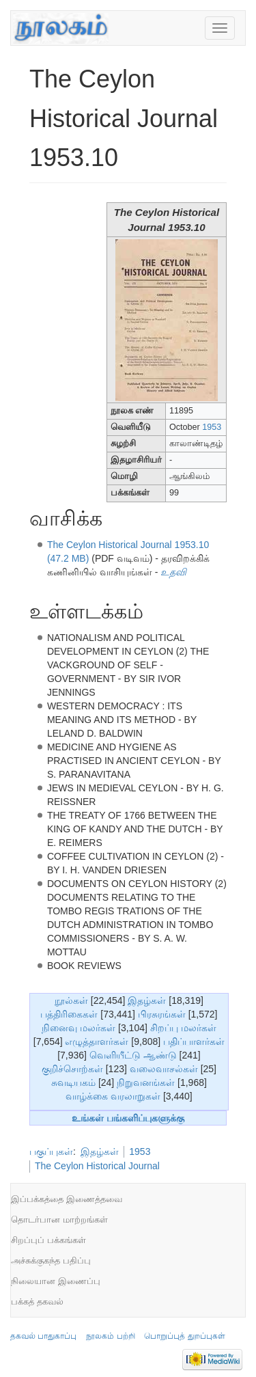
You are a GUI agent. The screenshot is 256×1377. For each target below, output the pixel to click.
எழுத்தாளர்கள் (96, 1041)
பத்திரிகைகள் (69, 1014)
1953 (211, 427)
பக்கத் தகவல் (37, 1301)
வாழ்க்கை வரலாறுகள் (113, 1096)
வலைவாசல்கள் (164, 1068)
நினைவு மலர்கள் (78, 1027)
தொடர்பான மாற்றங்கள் (59, 1219)
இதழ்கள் (147, 1000)
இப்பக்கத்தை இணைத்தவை (66, 1199)
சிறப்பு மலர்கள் (183, 1027)
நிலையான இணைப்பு (55, 1281)
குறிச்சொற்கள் (72, 1068)
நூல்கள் (71, 1000)
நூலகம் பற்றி (110, 1336)
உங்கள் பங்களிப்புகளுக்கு (128, 1118)
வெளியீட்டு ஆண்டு (133, 1055)
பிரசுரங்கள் (162, 1014)
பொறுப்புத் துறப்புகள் (184, 1336)
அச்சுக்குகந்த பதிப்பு (51, 1260)
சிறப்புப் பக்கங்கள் (48, 1240)
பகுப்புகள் (51, 1151)
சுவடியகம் (73, 1082)
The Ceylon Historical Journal (97, 1165)
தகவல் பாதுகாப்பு (43, 1336)
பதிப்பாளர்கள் (194, 1041)
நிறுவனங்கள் (146, 1082)
